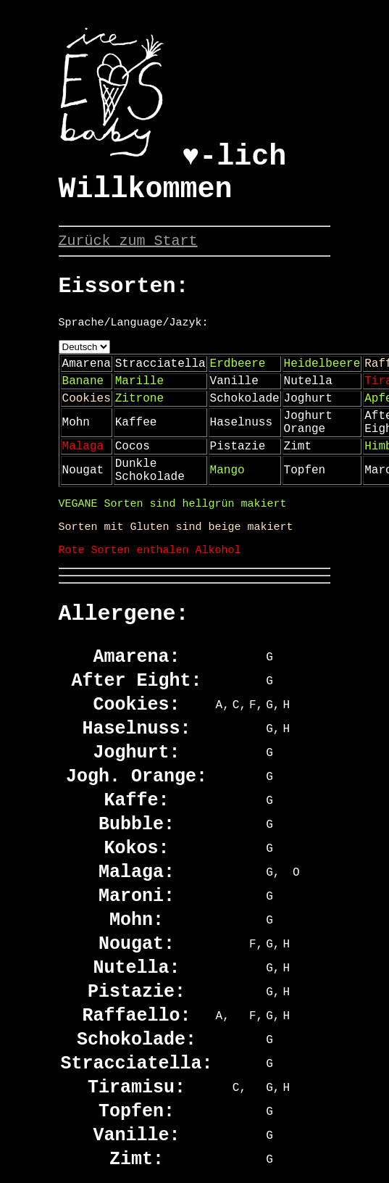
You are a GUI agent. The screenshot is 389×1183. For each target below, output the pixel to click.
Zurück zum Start (128, 241)
